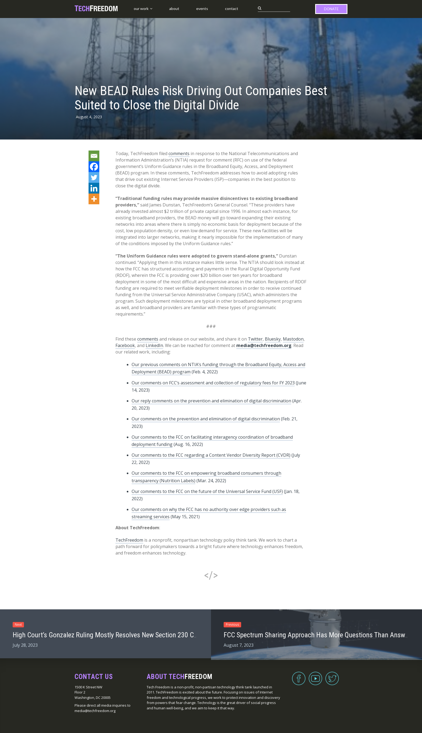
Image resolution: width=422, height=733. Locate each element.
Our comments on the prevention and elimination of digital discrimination (206, 419)
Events (202, 8)
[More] (94, 199)
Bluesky (273, 339)
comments (178, 153)
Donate (331, 9)
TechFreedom (129, 540)
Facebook (125, 345)
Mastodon (293, 339)
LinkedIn (154, 345)
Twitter (255, 339)
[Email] (94, 156)
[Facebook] (94, 166)
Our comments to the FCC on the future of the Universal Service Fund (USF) (207, 491)
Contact (231, 8)
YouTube (315, 675)
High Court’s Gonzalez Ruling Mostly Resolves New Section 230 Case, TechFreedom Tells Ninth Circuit (154, 635)
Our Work (141, 8)
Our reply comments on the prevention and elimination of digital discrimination (211, 401)
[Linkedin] (94, 188)
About (174, 8)
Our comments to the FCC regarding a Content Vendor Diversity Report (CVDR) (211, 455)
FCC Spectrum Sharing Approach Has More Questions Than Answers (319, 635)
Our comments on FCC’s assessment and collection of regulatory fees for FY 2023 (213, 383)
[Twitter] (94, 177)
